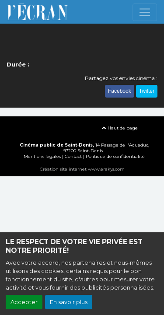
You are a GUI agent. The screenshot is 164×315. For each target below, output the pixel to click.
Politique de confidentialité (115, 156)
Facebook (119, 91)
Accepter (24, 302)
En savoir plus (68, 302)
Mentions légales (42, 156)
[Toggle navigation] (145, 12)
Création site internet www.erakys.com (82, 169)
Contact (73, 156)
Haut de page (120, 128)
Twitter (146, 91)
